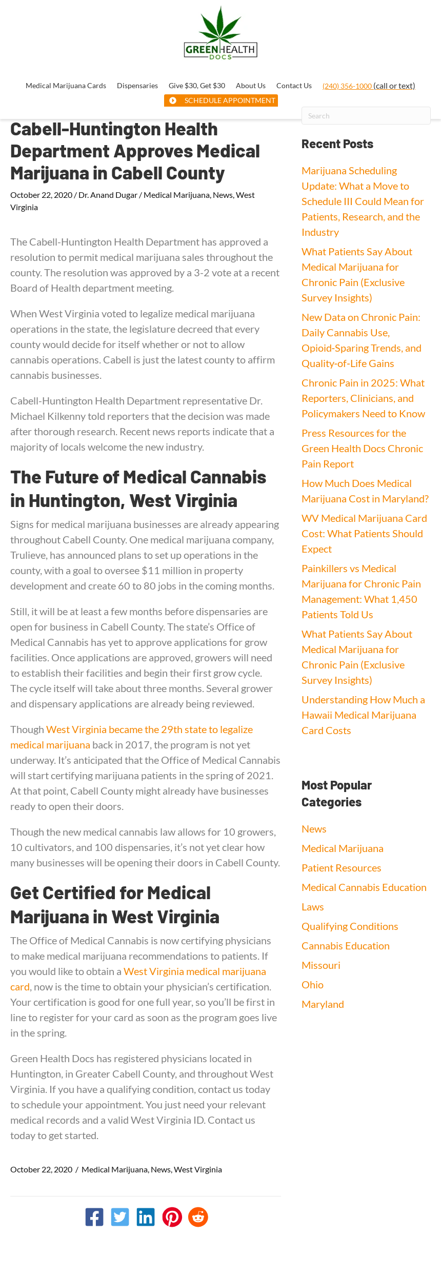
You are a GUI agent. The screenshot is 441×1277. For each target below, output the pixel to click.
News (223, 194)
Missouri (321, 965)
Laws (313, 906)
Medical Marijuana (177, 194)
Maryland (323, 1004)
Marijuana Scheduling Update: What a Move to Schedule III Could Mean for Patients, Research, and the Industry (363, 201)
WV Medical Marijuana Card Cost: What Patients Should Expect (364, 533)
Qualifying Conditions (350, 926)
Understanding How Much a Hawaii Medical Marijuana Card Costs (363, 714)
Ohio (313, 984)
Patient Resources (342, 867)
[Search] (366, 116)
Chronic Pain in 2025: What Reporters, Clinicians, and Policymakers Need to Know (363, 397)
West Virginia (198, 1169)
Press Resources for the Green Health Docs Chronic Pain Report (362, 448)
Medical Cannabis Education (364, 887)
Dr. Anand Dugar (107, 194)
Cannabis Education (346, 945)
